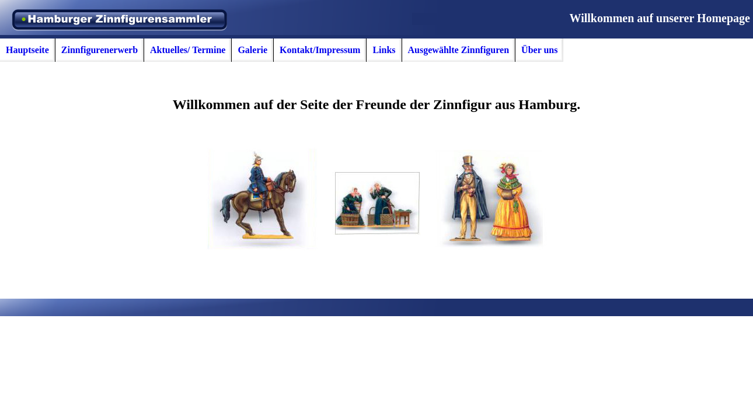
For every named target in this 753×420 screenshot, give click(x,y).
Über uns (539, 50)
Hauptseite (27, 50)
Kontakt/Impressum (320, 50)
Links (383, 50)
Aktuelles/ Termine (187, 50)
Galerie (252, 50)
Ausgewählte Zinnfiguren (459, 50)
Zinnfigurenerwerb (99, 50)
